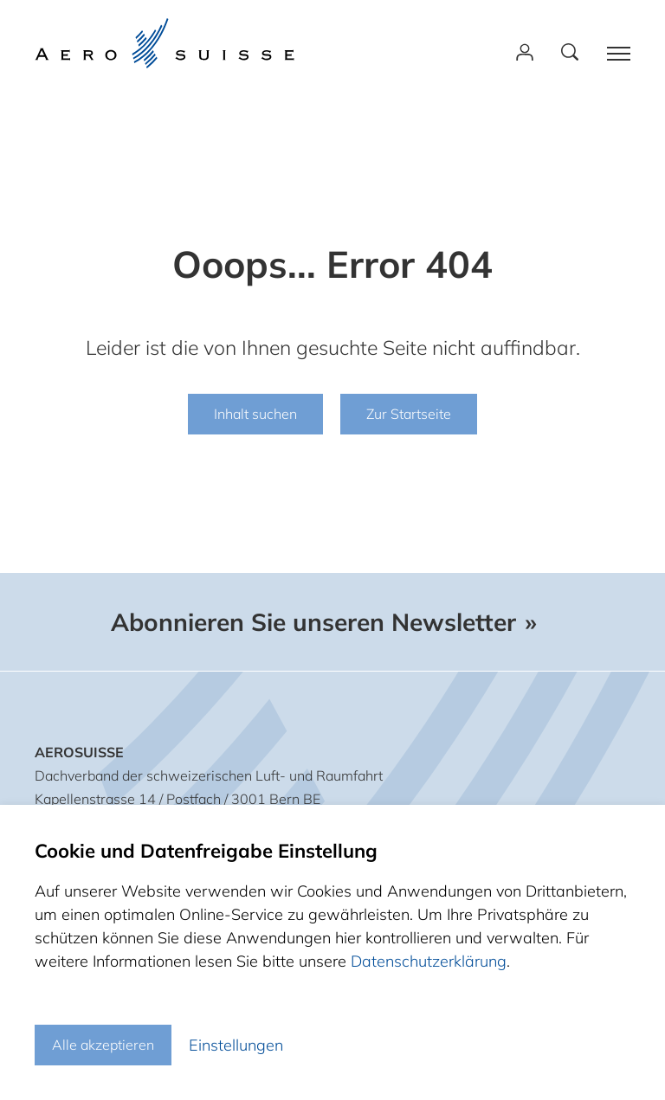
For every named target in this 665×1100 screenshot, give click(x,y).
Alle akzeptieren (103, 1044)
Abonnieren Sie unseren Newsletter (313, 622)
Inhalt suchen (255, 413)
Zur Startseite (408, 413)
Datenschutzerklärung (429, 961)
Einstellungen (236, 1045)
